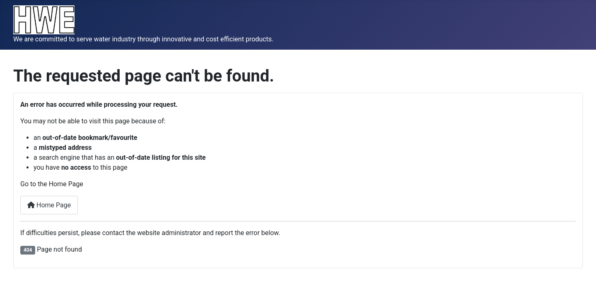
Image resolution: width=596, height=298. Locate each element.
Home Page (49, 205)
